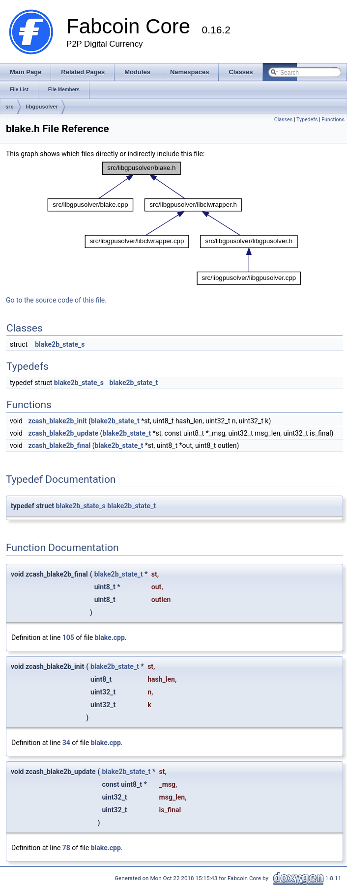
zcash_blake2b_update (63, 433)
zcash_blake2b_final (59, 445)
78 (66, 848)
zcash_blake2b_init (57, 421)
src (9, 107)
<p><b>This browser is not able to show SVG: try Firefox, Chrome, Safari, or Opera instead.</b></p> (174, 223)
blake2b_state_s (60, 344)
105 (68, 637)
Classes (283, 119)
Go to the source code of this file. (56, 300)
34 (66, 743)
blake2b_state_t (134, 383)
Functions (333, 119)
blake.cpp (110, 637)
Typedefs (307, 119)
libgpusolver (42, 107)
